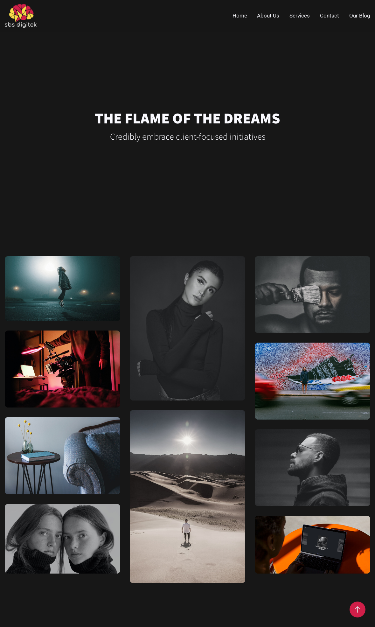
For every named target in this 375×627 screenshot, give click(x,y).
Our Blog (359, 15)
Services (299, 15)
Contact (329, 15)
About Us (268, 15)
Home (240, 15)
